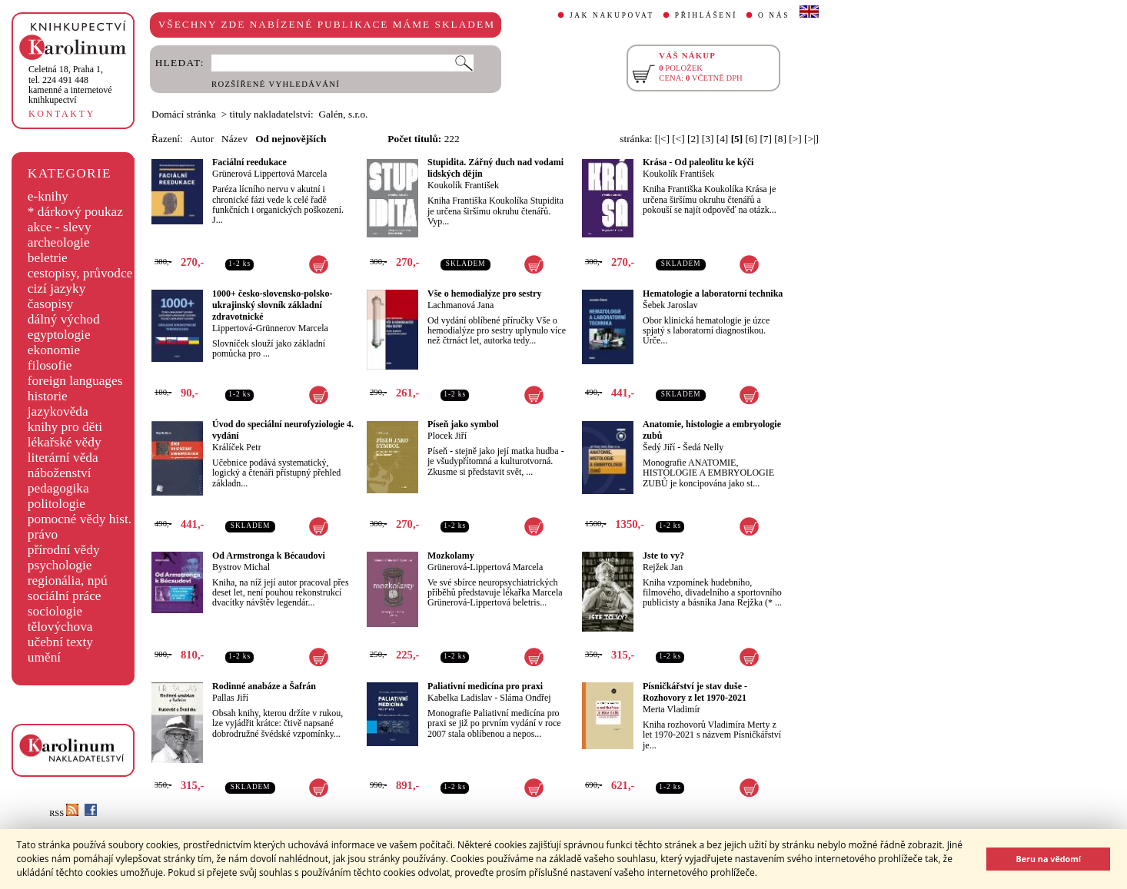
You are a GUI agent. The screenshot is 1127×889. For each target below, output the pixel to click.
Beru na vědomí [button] (1048, 858)
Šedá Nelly (703, 447)
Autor (202, 138)
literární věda (63, 457)
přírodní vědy (64, 549)
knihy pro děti (65, 427)
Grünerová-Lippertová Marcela (485, 567)
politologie (56, 503)
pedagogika (58, 488)
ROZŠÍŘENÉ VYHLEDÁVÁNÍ (275, 84)
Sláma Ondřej (525, 697)
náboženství (59, 473)
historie (48, 396)
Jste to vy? (663, 555)
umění (44, 657)
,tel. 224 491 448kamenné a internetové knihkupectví (70, 84)
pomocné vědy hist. (79, 519)
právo (43, 534)
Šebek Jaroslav (670, 305)
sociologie (55, 611)
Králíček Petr (236, 447)
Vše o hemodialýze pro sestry (484, 293)
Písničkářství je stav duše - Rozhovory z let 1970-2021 (695, 692)
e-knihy (48, 196)
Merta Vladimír (671, 709)
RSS (63, 813)
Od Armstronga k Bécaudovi (268, 555)
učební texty (60, 642)
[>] (795, 138)
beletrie (48, 257)
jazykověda (58, 411)
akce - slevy (59, 227)
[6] (752, 138)
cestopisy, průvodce (80, 273)
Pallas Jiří (230, 697)
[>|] (811, 138)
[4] (722, 138)
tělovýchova (60, 626)
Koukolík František (463, 185)
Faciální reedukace (249, 162)
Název (234, 138)
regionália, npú (68, 580)
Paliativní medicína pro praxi (485, 686)
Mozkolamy (450, 555)
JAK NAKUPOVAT (612, 15)
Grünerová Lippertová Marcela (269, 173)
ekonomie (54, 350)
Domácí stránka (183, 114)
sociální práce (64, 596)
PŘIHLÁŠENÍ (706, 15)
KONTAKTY (61, 113)
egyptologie (59, 334)
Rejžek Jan (663, 567)
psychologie (60, 565)
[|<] (662, 138)
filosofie (50, 365)
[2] (693, 138)
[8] (780, 138)
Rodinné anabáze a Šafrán (264, 686)
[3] (708, 138)
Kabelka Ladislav (459, 697)
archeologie (59, 242)
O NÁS (774, 15)
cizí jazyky (57, 288)
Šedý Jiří (659, 447)
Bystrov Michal (241, 567)
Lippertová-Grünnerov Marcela (270, 328)
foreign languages (75, 380)
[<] (678, 138)
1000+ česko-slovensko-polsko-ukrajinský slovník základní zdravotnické (272, 305)
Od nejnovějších (290, 138)
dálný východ (64, 319)
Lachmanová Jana (460, 305)
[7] (766, 138)
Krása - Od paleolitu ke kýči (698, 162)
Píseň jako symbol (463, 424)
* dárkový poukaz (75, 211)
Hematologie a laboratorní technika (713, 293)
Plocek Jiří (447, 435)
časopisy (51, 304)
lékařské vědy (64, 442)
